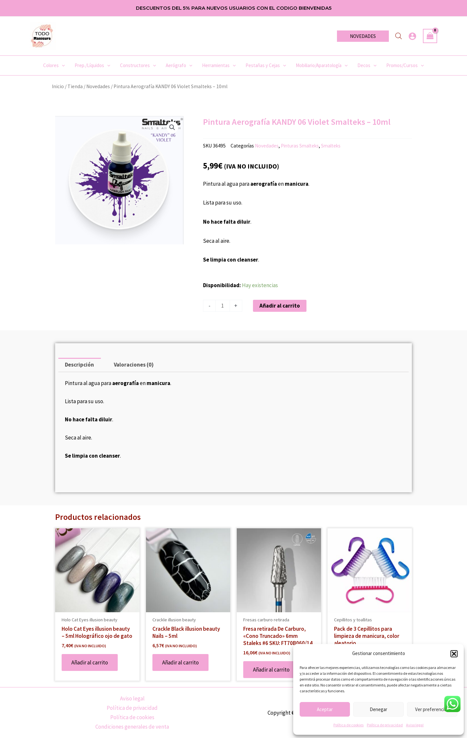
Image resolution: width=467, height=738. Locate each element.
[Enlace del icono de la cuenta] (412, 36)
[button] (454, 653)
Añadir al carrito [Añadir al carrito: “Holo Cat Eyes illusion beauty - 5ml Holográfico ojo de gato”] (89, 662)
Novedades (98, 86)
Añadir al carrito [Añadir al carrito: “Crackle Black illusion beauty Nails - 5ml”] (180, 662)
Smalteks (331, 146)
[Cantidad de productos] (222, 306)
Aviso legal (415, 724)
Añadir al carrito (279, 305)
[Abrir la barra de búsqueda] (398, 36)
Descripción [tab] (79, 364)
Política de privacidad (385, 724)
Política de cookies (348, 724)
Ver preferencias (432, 709)
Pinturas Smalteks (300, 146)
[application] (62, 65)
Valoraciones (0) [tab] (134, 364)
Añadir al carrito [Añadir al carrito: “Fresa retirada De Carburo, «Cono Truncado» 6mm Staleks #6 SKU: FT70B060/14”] (271, 669)
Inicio (58, 86)
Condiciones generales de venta (132, 727)
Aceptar (325, 709)
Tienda (75, 86)
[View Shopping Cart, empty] (430, 36)
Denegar (378, 709)
